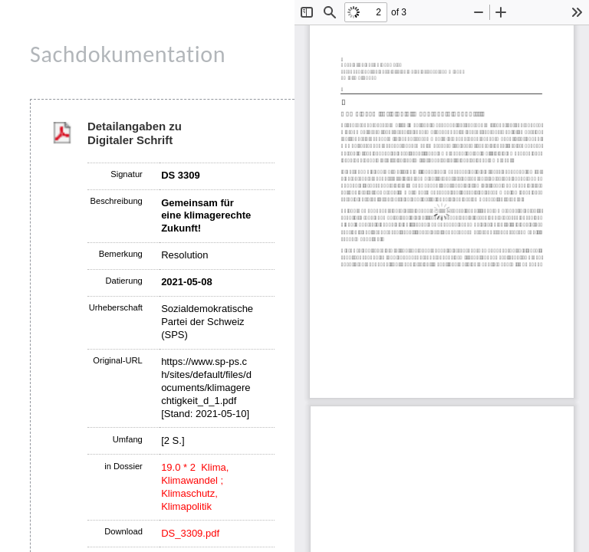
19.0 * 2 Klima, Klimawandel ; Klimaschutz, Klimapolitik (195, 487)
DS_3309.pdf (190, 533)
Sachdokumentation (127, 54)
